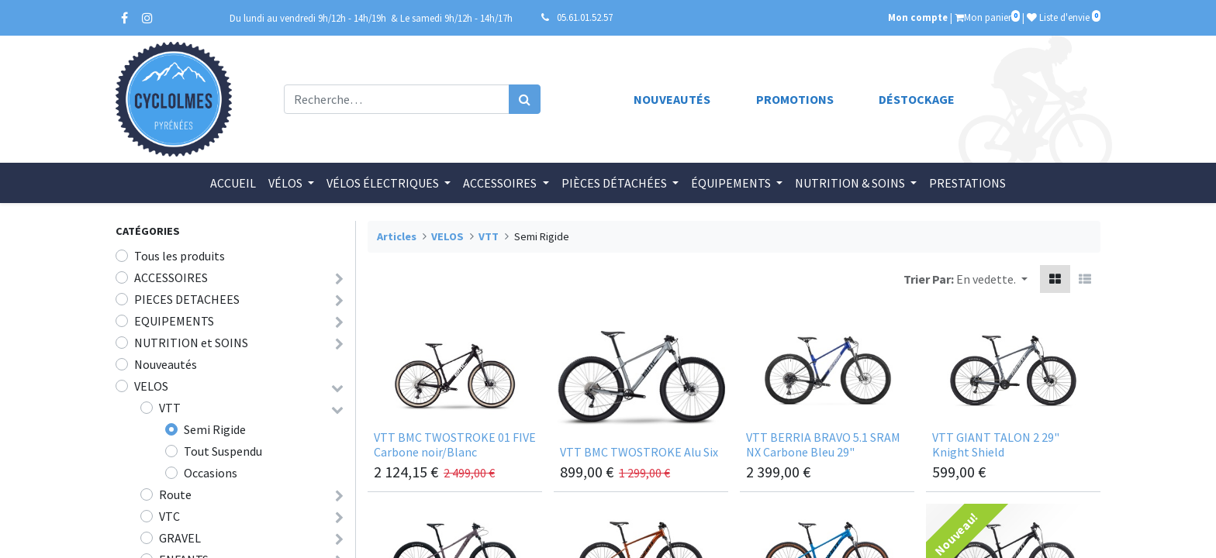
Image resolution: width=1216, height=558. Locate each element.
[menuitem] (233, 182)
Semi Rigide (215, 429)
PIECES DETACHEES (187, 299)
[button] (992, 279)
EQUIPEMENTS (174, 321)
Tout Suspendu (223, 451)
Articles (396, 236)
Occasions (210, 472)
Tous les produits (179, 256)
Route (175, 494)
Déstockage (917, 99)
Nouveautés (672, 99)
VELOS (151, 386)
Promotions (795, 99)
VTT (170, 407)
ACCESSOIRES (171, 277)
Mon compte (918, 17)
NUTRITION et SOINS (191, 342)
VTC (169, 516)
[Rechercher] (525, 99)
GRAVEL (180, 538)
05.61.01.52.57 (585, 17)
